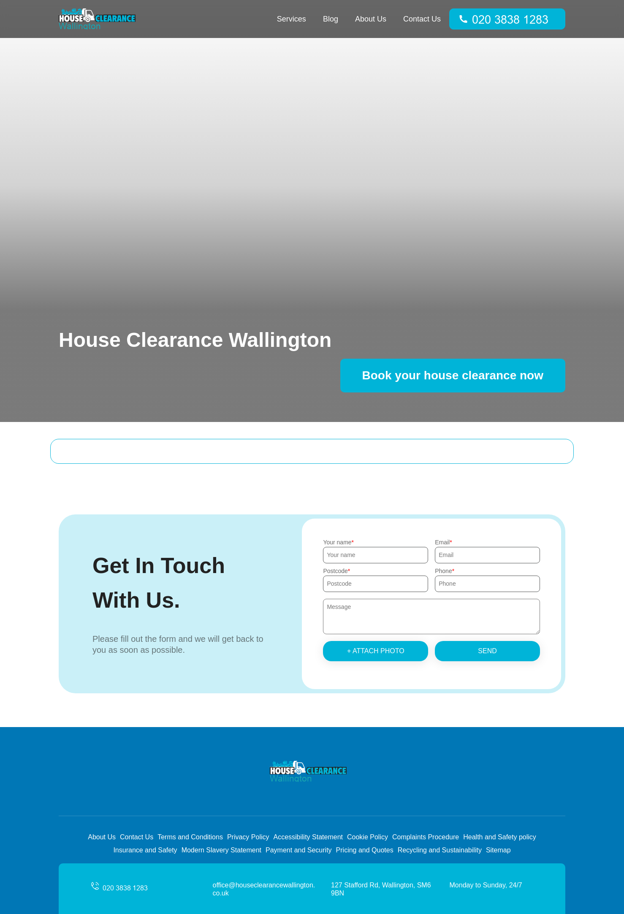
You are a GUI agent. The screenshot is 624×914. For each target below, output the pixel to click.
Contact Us (422, 19)
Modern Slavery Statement (221, 850)
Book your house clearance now (452, 375)
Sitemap (498, 850)
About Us (370, 19)
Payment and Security (299, 850)
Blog (330, 19)
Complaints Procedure (425, 837)
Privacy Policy (248, 837)
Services (291, 19)
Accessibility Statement (308, 837)
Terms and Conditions (190, 837)
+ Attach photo (375, 650)
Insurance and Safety (145, 850)
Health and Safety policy (499, 837)
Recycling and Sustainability (440, 850)
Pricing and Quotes (364, 850)
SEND (487, 650)
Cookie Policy (367, 837)
